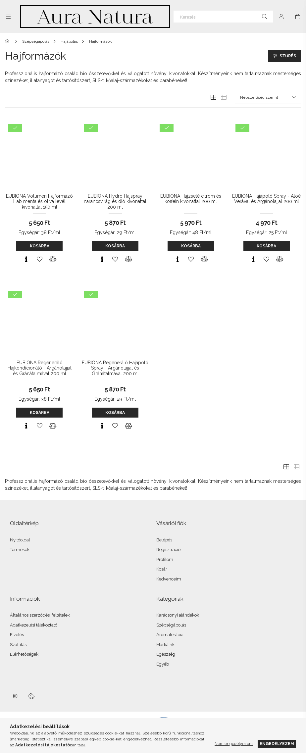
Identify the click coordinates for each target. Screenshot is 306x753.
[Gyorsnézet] (26, 259)
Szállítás (18, 644)
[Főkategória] (8, 41)
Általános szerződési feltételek (40, 615)
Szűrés (288, 56)
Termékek (19, 549)
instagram (15, 696)
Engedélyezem (277, 743)
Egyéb (162, 664)
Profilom (164, 559)
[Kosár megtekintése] (297, 17)
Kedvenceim (168, 579)
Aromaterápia (169, 634)
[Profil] (281, 17)
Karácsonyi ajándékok (177, 615)
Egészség (165, 654)
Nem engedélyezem (234, 743)
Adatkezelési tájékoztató (33, 625)
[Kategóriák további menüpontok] (8, 17)
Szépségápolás (171, 625)
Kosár (161, 569)
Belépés (164, 539)
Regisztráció (168, 549)
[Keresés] (223, 17)
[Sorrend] (268, 97)
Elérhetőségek (24, 654)
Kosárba (39, 246)
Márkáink (165, 644)
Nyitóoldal (20, 539)
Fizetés (17, 634)
